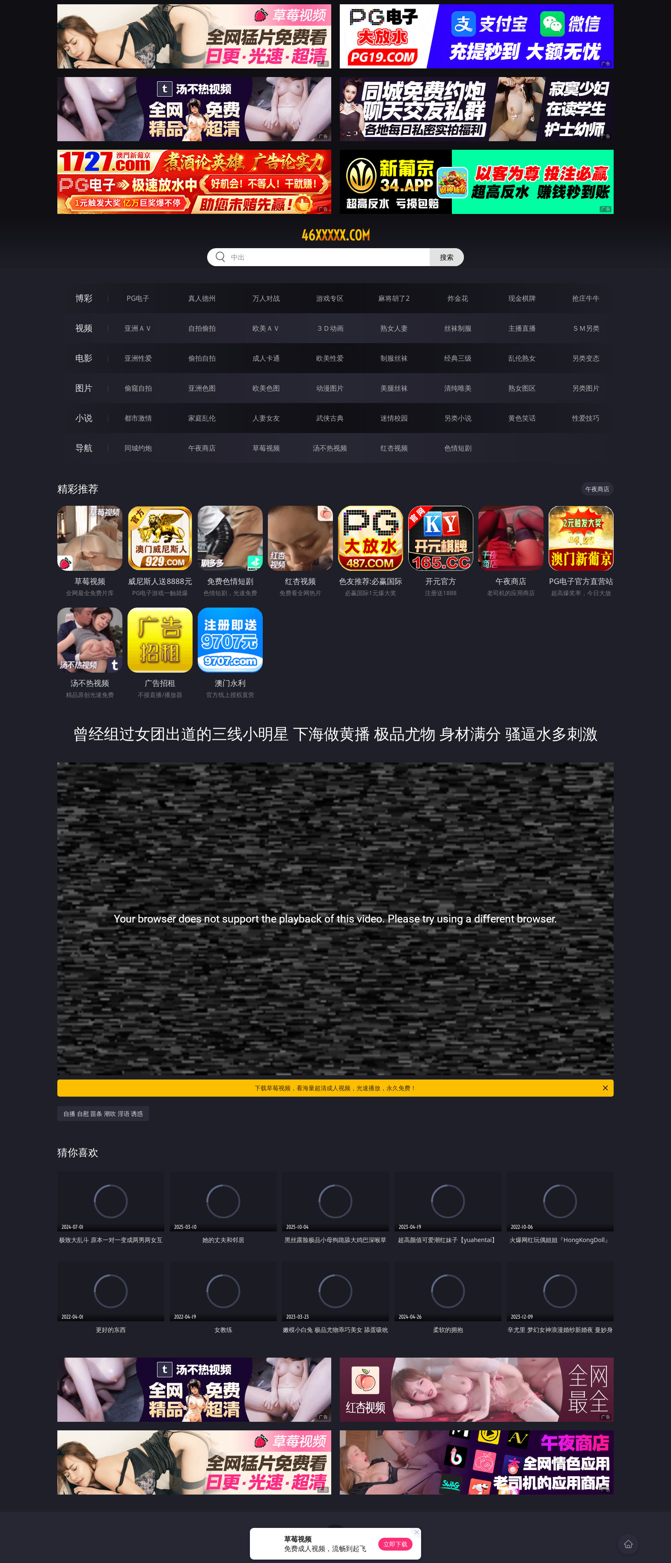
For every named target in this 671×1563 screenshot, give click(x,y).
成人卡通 (266, 358)
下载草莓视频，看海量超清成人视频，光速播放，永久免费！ (432, 1088)
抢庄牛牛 (586, 298)
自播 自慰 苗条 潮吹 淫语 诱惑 (103, 1113)
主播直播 (522, 328)
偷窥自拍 (138, 388)
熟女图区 (522, 388)
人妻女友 (266, 418)
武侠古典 (330, 418)
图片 (83, 388)
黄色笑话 (522, 418)
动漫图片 (330, 388)
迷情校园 (394, 418)
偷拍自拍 (202, 358)
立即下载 (395, 1544)
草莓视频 (266, 448)
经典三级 (458, 358)
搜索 (447, 257)
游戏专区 (330, 298)
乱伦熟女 (522, 358)
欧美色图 (266, 388)
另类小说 (458, 418)
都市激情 (138, 418)
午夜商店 (202, 448)
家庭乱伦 (202, 418)
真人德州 (202, 298)
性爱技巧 (586, 418)
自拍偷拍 (202, 328)
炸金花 (458, 298)
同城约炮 (138, 448)
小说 (83, 418)
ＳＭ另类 (586, 328)
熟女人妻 (394, 328)
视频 (83, 328)
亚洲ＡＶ (138, 328)
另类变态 (586, 358)
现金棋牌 (522, 298)
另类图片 (586, 388)
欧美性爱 (330, 358)
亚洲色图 (202, 388)
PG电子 (138, 298)
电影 (83, 358)
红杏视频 (394, 448)
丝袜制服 (458, 328)
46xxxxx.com (335, 235)
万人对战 (266, 298)
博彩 (83, 298)
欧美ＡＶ (266, 328)
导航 (83, 448)
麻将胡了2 (394, 298)
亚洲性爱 (138, 358)
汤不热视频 (330, 448)
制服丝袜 (394, 358)
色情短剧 (458, 448)
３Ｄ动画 (330, 328)
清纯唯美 (458, 388)
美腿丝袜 (394, 388)
